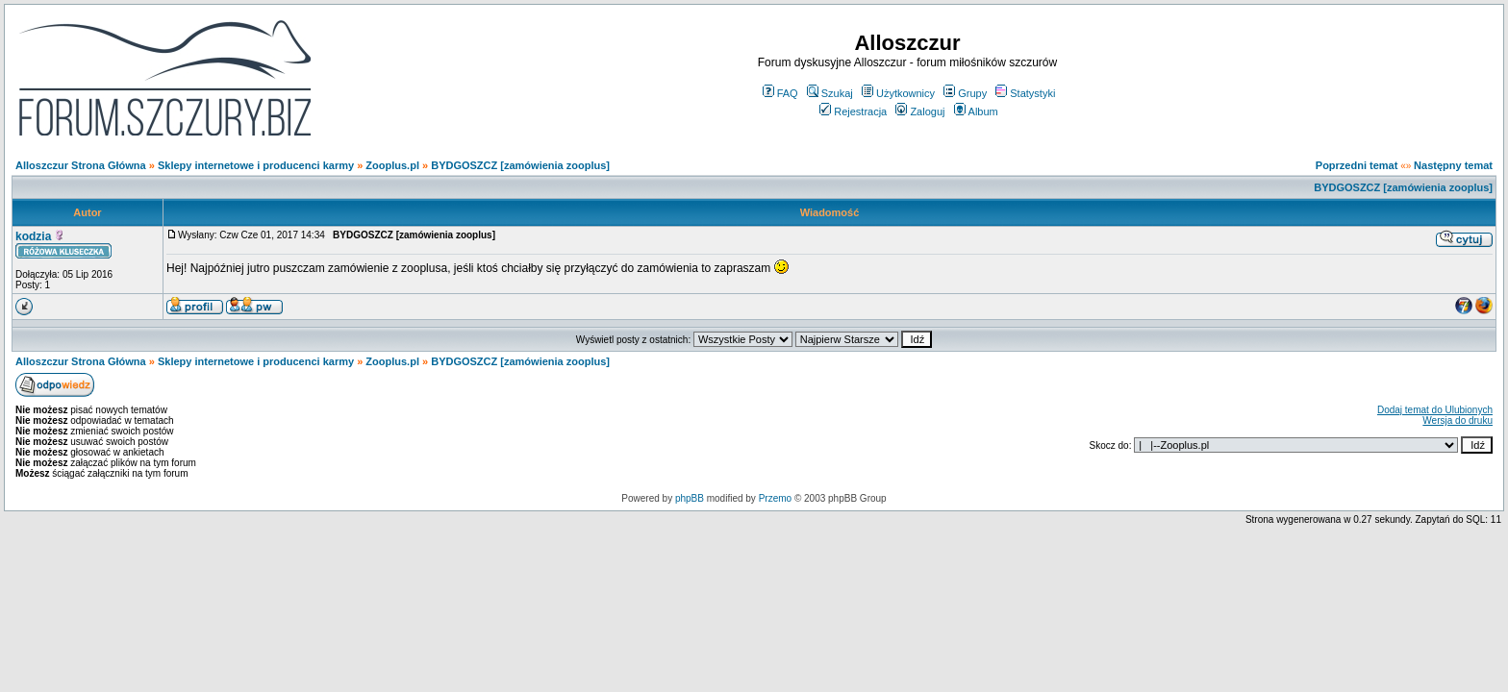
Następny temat (1453, 165)
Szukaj (830, 93)
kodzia (33, 236)
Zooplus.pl (392, 165)
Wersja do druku (1457, 420)
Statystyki (1025, 93)
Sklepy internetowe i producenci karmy (256, 165)
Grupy (965, 93)
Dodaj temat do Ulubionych (1435, 410)
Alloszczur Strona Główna (80, 165)
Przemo (775, 498)
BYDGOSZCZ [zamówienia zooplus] (520, 165)
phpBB (689, 498)
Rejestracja (853, 111)
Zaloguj (919, 111)
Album (976, 111)
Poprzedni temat (1357, 165)
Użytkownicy (898, 93)
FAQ (780, 93)
